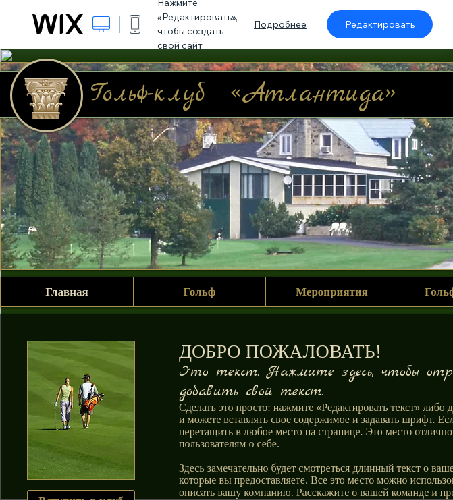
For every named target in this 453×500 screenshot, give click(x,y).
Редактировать (380, 24)
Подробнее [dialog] (280, 24)
